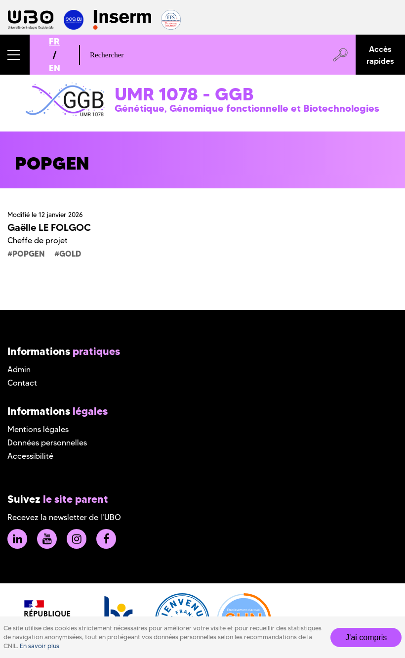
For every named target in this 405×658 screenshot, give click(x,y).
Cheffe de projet (37, 240)
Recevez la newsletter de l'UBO (64, 517)
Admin (19, 369)
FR (54, 41)
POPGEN (28, 254)
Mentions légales (38, 429)
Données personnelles (47, 442)
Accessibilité (30, 456)
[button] (15, 55)
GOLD (70, 254)
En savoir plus (39, 646)
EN (54, 68)
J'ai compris (366, 637)
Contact (22, 383)
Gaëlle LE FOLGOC (49, 227)
